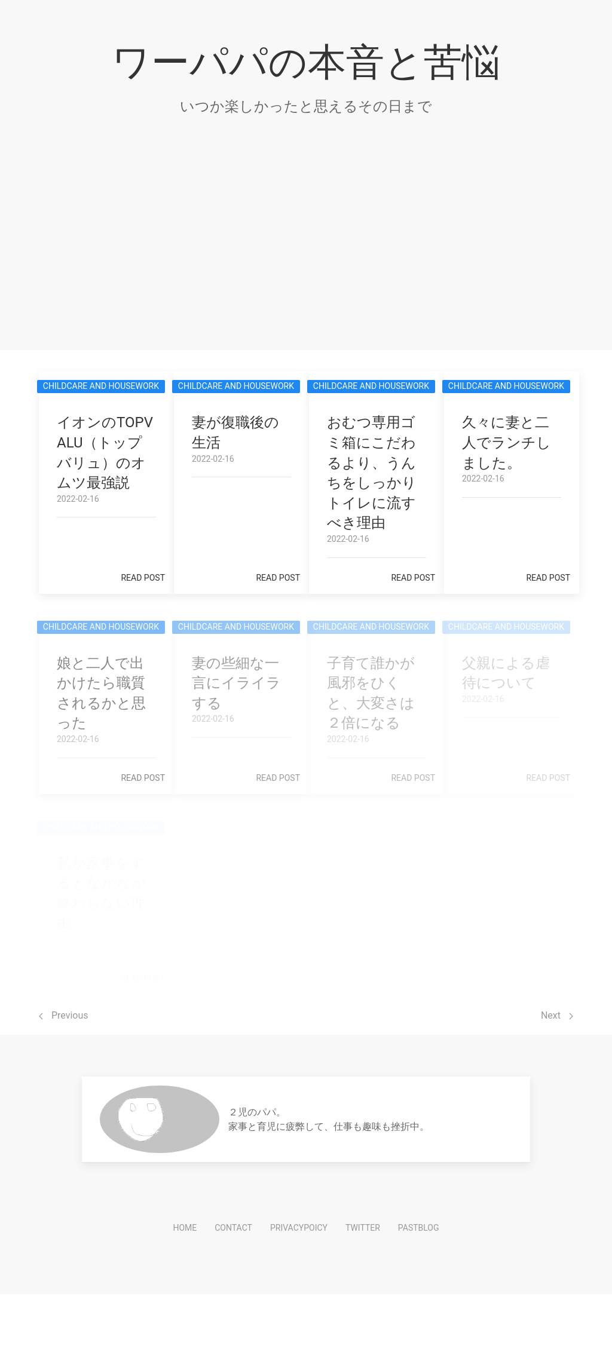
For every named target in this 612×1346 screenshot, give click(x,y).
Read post (143, 577)
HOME (185, 1227)
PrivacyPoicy (299, 1227)
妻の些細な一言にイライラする (236, 683)
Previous (63, 1015)
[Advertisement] (306, 254)
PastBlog (418, 1227)
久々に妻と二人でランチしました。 (506, 442)
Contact (233, 1227)
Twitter (362, 1227)
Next (557, 1015)
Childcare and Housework (101, 386)
